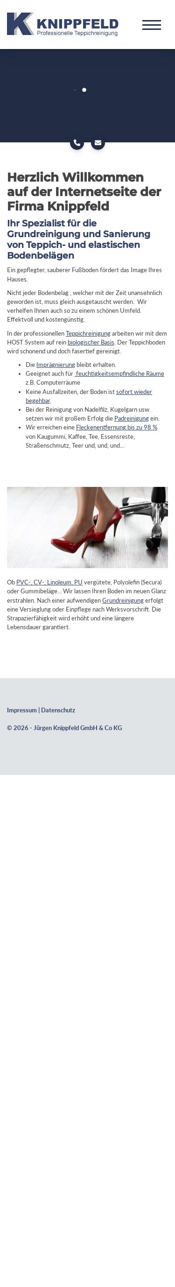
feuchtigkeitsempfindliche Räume (119, 373)
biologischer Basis (91, 342)
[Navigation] (151, 24)
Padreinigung (131, 418)
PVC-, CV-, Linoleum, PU (49, 582)
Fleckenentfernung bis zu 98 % (116, 427)
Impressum (22, 710)
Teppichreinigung (88, 333)
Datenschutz (58, 710)
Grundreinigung (123, 600)
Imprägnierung (55, 364)
